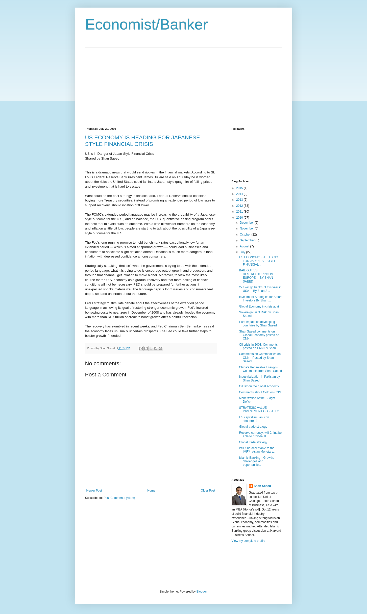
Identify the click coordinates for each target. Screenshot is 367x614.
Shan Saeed (262, 486)
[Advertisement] (127, 83)
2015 (240, 188)
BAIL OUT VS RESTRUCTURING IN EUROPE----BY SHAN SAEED (256, 276)
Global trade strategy (253, 426)
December (247, 222)
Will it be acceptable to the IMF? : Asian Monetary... (257, 449)
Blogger (202, 591)
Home (151, 490)
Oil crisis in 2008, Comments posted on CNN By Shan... (258, 346)
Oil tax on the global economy (259, 386)
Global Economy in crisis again (259, 306)
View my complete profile (248, 541)
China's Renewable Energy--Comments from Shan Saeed (260, 369)
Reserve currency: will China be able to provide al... (260, 434)
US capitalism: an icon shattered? (254, 419)
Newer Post (94, 490)
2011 (240, 211)
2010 (240, 217)
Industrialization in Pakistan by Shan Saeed (259, 378)
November (247, 228)
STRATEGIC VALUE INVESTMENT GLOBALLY (259, 409)
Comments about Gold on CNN (260, 392)
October (245, 234)
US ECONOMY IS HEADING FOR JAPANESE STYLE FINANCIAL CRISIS (142, 140)
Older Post (208, 490)
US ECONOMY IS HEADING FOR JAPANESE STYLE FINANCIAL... (258, 260)
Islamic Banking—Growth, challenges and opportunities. (256, 461)
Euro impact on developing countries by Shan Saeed (258, 323)
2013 (240, 199)
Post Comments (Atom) (119, 498)
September (247, 240)
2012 (240, 206)
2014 (240, 194)
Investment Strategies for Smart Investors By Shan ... (260, 298)
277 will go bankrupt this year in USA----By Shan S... (260, 289)
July (243, 252)
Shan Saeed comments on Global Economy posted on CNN (259, 335)
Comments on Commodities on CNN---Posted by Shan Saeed (260, 357)
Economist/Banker (146, 24)
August (245, 246)
